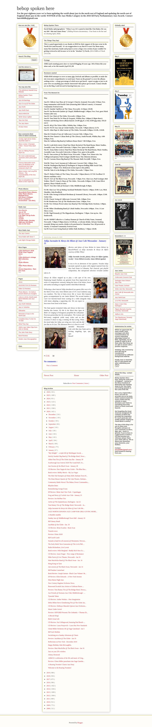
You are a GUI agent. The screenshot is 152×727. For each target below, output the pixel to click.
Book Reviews (23, 336)
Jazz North (22, 107)
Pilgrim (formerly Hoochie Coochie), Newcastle (123, 310)
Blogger (80, 723)
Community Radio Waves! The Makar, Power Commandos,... (68, 482)
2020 (48, 411)
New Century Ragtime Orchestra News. (61, 583)
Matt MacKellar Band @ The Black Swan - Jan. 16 (65, 560)
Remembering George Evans (57, 489)
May (50, 437)
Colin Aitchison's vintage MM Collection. (27, 258)
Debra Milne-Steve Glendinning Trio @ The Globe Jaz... (67, 603)
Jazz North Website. (25, 304)
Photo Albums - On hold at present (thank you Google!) (28, 293)
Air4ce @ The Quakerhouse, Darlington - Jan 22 (64, 502)
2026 (48, 392)
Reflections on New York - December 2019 (62, 642)
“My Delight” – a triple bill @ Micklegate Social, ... (65, 453)
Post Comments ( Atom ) (80, 383)
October (51, 421)
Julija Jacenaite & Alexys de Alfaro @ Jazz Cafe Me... (66, 508)
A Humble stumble (54, 515)
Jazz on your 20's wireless (56, 651)
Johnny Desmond (54, 655)
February (52, 447)
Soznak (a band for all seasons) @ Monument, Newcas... (67, 541)
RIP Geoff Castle (53, 538)
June (50, 434)
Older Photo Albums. (26, 194)
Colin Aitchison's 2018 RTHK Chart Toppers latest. (26, 252)
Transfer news (53, 531)
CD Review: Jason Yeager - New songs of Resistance (66, 554)
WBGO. (21, 217)
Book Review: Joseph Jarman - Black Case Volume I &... (67, 573)
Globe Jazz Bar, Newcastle (123, 289)
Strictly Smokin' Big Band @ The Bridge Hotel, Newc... (67, 456)
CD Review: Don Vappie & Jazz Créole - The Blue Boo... (67, 469)
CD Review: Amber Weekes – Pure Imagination (64, 599)
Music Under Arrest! (55, 609)
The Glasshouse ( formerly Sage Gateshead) (123, 318)
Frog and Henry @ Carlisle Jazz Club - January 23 (65, 495)
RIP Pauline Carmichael (56, 570)
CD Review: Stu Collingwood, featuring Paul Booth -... (66, 622)
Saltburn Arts (119, 314)
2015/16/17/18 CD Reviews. (28, 285)
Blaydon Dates (53, 485)
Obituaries (22, 310)
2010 (48, 702)
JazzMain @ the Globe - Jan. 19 (58, 525)
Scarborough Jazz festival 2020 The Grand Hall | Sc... (66, 463)
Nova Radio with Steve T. (27, 237)
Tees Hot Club (23, 120)
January (51, 450)
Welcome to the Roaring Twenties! (59, 668)
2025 (48, 395)
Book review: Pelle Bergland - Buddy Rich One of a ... (66, 550)
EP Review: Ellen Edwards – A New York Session (65, 577)
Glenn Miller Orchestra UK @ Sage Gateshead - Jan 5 (66, 629)
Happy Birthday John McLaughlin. (59, 645)
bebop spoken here (35, 8)
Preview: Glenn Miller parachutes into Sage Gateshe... (66, 661)
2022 (48, 405)
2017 (48, 679)
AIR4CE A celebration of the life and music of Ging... (66, 658)
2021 (48, 408)
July (50, 430)
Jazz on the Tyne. (25, 224)
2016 (48, 682)
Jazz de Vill (22, 212)
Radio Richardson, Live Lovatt (58, 547)
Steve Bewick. (23, 210)
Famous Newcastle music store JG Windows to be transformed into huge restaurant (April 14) (27, 165)
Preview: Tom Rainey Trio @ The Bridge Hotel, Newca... (67, 590)
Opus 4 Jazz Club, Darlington (121, 305)
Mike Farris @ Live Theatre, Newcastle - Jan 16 (64, 557)
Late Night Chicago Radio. (27, 215)
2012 (48, 695)
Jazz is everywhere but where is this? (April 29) (26, 181)
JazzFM (21, 219)
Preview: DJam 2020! (55, 534)
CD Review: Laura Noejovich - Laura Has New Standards (67, 625)
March (51, 444)
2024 (48, 398)
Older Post (104, 375)
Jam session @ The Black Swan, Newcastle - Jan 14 (65, 567)
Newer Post (48, 375)
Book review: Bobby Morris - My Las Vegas (63, 472)
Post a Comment (52, 365)
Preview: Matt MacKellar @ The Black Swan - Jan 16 (66, 648)
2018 (48, 676)
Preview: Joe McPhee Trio (57, 498)
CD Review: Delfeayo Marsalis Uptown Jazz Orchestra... (67, 606)
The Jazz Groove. (24, 214)
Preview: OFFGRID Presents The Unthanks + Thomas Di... (68, 612)
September (52, 424)
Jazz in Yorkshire (24, 307)
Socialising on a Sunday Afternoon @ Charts (63, 635)
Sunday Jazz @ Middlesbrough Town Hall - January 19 (66, 518)
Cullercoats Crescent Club (123, 277)
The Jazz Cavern (24, 233)
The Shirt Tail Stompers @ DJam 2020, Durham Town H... (67, 476)
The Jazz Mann (24, 123)
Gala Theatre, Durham (122, 285)
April (50, 440)
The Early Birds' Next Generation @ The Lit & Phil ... (66, 544)
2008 (48, 708)
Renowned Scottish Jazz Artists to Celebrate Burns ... (66, 586)
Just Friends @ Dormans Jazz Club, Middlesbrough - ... (66, 593)
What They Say (23, 324)
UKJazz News (23, 127)
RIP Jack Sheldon (54, 632)
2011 (48, 699)
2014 (48, 689)
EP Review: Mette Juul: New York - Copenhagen (64, 492)
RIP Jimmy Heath (54, 521)
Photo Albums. (24, 262)
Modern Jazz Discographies (28, 339)
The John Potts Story (25, 332)
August (51, 427)
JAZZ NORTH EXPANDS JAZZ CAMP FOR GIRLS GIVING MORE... (72, 511)
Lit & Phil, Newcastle (121, 300)
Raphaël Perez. (24, 195)
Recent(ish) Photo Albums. (28, 192)
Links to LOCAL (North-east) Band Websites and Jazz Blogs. (28, 298)
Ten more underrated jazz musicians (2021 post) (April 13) (28, 157)
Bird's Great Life (53, 619)
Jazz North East (24, 110)
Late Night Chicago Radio (27, 240)
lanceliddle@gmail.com (123, 449)
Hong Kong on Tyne (55, 564)
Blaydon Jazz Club (121, 274)
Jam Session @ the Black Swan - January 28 (63, 466)
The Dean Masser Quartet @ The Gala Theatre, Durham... (67, 479)
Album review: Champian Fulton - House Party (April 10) (27, 145)
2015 (48, 686)
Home (76, 375)
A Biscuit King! (53, 616)
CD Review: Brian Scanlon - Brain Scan (61, 528)
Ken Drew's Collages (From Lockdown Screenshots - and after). (27, 198)
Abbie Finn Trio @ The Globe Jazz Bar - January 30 (65, 459)
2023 (48, 402)
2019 (48, 673)
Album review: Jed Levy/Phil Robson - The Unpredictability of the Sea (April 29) (28, 173)
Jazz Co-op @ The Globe (27, 103)
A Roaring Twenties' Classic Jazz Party (61, 664)
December (52, 414)
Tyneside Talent (53, 596)
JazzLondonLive (24, 113)
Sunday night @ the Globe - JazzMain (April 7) (28, 139)
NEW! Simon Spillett (25, 117)
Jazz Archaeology (24, 100)
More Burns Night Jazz (56, 580)
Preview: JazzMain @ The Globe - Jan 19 (62, 638)
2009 (48, 705)
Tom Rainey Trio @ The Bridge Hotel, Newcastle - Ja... (66, 505)
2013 (48, 692)
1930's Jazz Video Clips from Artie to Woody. (28, 328)
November (52, 418)
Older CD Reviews (25, 288)
